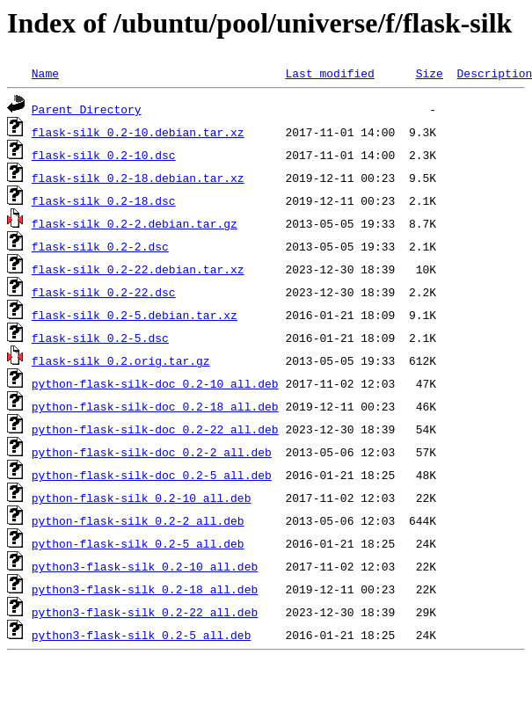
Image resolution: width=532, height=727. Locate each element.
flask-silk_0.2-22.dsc (104, 292)
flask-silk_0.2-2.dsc (100, 246)
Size (429, 73)
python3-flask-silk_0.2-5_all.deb (141, 635)
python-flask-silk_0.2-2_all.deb (138, 520)
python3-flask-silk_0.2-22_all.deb (145, 612)
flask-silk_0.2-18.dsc (104, 200)
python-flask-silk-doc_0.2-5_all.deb (152, 475)
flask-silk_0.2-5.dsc (100, 337)
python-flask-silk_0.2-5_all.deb (138, 543)
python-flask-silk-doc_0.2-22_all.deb (155, 429)
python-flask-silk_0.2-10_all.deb (141, 497)
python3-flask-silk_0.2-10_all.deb (145, 566)
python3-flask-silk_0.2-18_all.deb (145, 589)
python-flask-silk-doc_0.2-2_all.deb (152, 452)
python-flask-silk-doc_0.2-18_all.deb (155, 406)
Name (45, 73)
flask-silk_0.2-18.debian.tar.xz (138, 177)
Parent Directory (87, 109)
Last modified (329, 73)
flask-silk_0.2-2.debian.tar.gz (134, 223)
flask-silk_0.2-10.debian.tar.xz (138, 132)
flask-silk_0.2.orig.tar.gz (121, 360)
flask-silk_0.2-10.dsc (104, 155)
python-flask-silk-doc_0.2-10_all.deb (155, 383)
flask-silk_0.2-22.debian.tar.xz (138, 269)
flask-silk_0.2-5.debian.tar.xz (134, 315)
